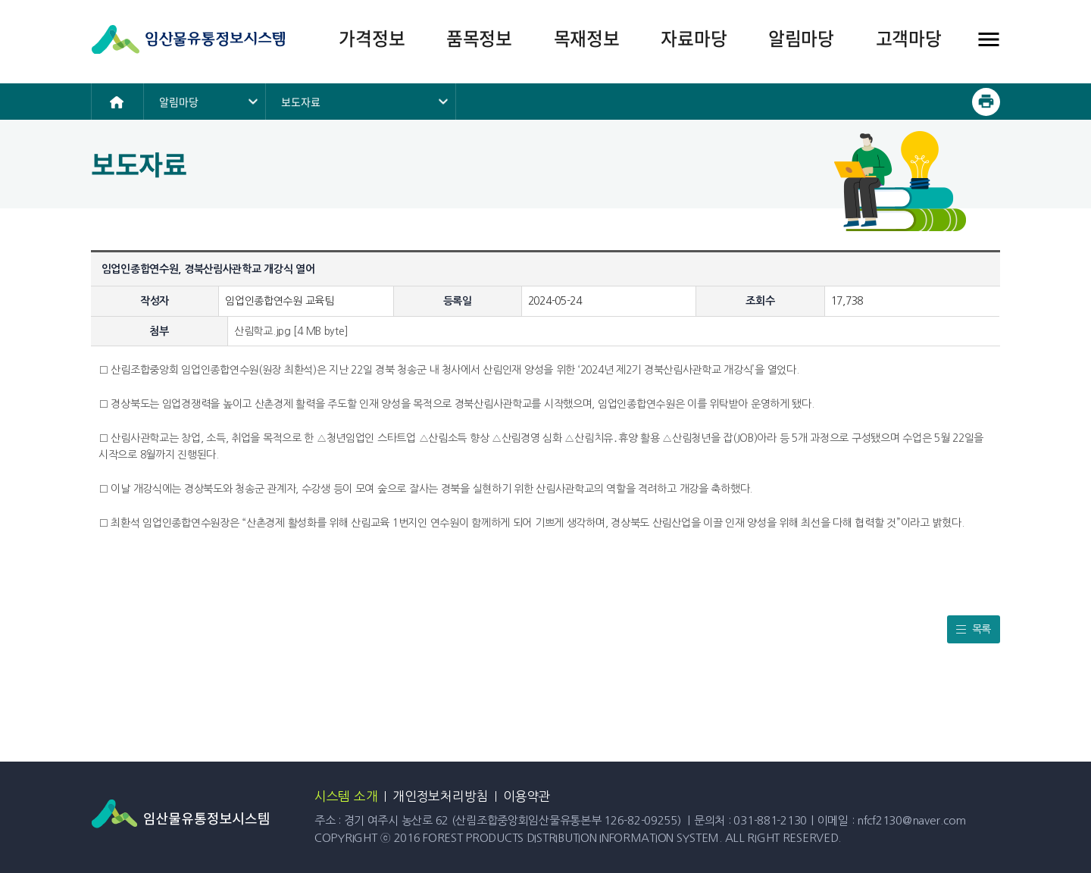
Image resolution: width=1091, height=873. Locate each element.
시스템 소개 (345, 796)
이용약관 (527, 796)
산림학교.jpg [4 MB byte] (291, 331)
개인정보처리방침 (440, 796)
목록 (981, 629)
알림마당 (179, 101)
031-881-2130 (770, 820)
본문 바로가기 (0, 0)
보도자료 (300, 101)
